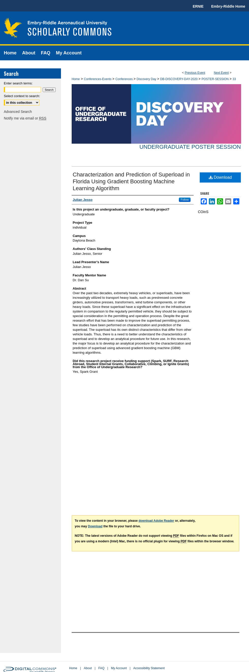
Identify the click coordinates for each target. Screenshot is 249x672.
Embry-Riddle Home (228, 6)
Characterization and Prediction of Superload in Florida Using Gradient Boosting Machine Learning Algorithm (131, 181)
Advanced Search (18, 112)
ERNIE (198, 6)
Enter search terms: (18, 83)
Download (220, 177)
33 (234, 79)
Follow (185, 199)
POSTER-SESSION (215, 79)
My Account (119, 668)
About (88, 668)
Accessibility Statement (149, 668)
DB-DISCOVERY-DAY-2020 (179, 79)
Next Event (221, 72)
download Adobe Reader (156, 520)
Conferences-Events (98, 79)
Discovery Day (147, 79)
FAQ (101, 668)
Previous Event (195, 72)
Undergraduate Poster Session (190, 147)
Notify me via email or (25, 118)
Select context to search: (22, 96)
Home (76, 79)
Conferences (124, 79)
